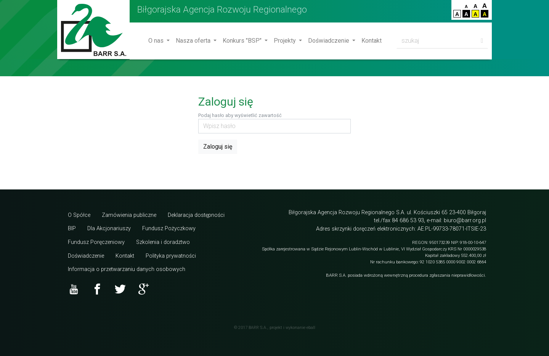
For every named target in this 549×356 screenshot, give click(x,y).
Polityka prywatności (171, 256)
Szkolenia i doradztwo (163, 242)
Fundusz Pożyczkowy (169, 228)
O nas (156, 40)
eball (311, 327)
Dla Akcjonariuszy (109, 228)
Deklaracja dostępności (196, 215)
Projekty (285, 40)
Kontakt (371, 40)
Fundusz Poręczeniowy (96, 242)
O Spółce (79, 215)
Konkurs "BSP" (243, 40)
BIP (72, 228)
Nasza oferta (194, 40)
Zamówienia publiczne (129, 215)
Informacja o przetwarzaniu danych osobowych (126, 269)
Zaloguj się (217, 146)
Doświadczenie (329, 40)
